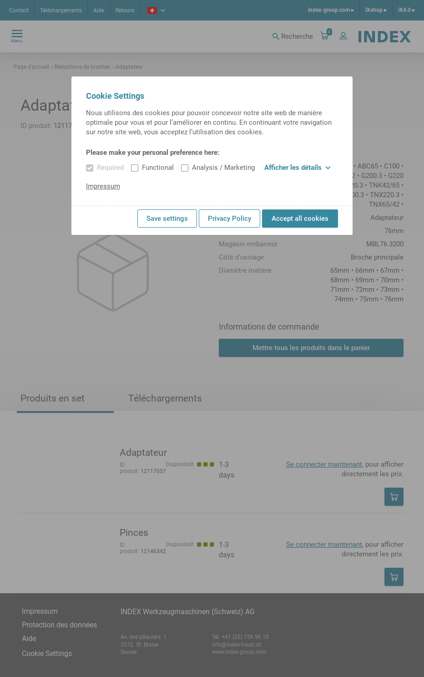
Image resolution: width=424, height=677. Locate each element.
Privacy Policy (229, 218)
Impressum (103, 186)
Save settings (167, 218)
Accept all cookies (300, 218)
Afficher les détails (297, 167)
